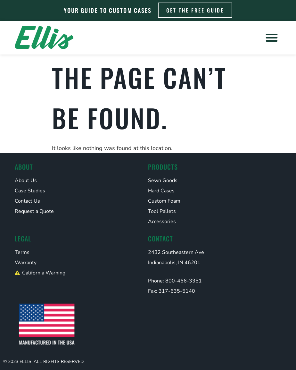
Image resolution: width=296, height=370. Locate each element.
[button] (271, 37)
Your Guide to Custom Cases (108, 10)
